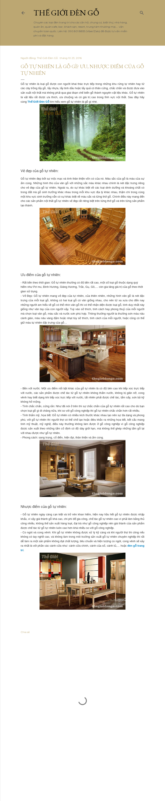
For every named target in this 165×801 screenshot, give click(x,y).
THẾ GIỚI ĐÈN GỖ (66, 13)
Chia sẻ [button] (25, 632)
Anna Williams (96, 781)
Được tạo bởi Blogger (82, 773)
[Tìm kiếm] (141, 12)
